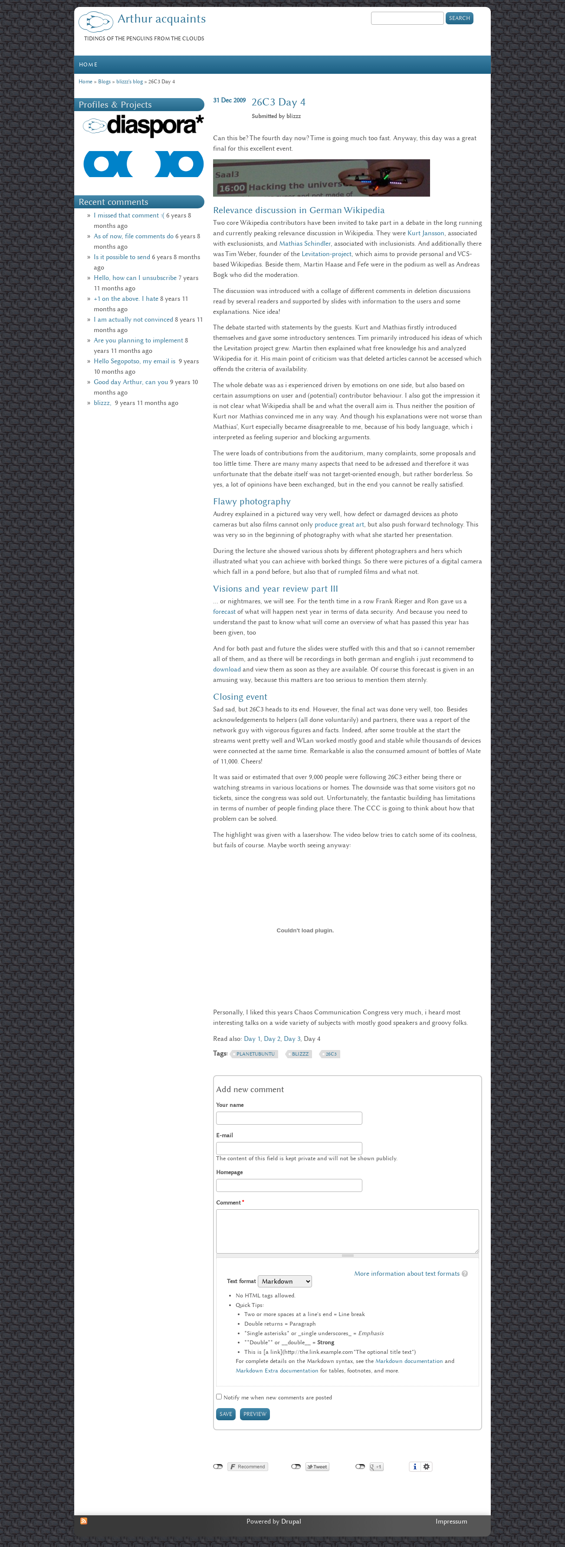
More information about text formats (407, 1273)
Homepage (229, 1172)
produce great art (339, 524)
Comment (230, 1202)
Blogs (104, 81)
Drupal (291, 1521)
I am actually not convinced (133, 319)
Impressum (451, 1521)
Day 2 (272, 1039)
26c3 (331, 1054)
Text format (242, 1281)
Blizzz (300, 1054)
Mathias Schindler (305, 243)
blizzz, (103, 403)
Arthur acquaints (162, 18)
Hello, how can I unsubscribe (135, 278)
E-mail (224, 1135)
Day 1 (252, 1039)
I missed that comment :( (129, 215)
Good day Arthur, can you (131, 382)
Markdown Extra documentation (277, 1370)
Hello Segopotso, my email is (135, 361)
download (227, 669)
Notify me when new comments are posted (277, 1397)
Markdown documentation (409, 1361)
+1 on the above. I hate (126, 299)
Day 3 (292, 1039)
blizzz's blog (129, 81)
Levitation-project (326, 254)
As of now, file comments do (134, 236)
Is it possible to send (122, 257)
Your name (229, 1105)
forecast (224, 612)
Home (88, 64)
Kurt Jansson (425, 233)
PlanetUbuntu (256, 1054)
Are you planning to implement (138, 340)
